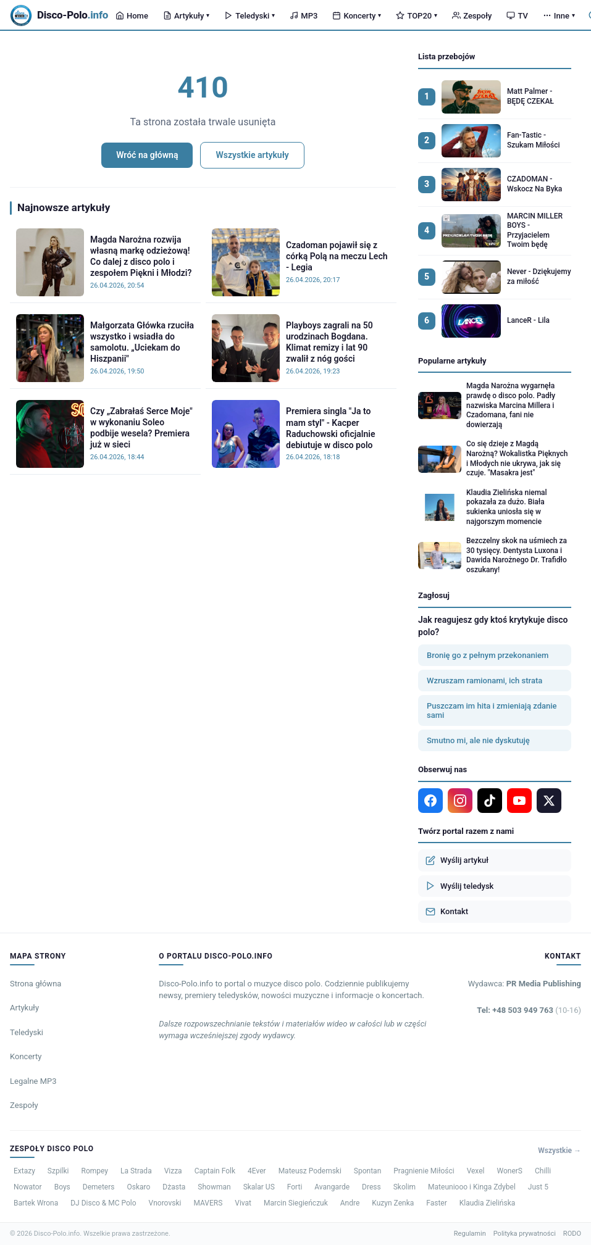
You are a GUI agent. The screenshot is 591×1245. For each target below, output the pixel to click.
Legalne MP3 (33, 1081)
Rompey (95, 1171)
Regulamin (470, 1234)
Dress (371, 1187)
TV (516, 15)
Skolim (404, 1187)
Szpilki (58, 1171)
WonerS (510, 1171)
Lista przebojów (446, 56)
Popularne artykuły (452, 360)
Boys (62, 1187)
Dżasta (173, 1187)
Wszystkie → (559, 1150)
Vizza (173, 1171)
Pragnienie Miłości (423, 1171)
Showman (214, 1187)
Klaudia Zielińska (487, 1203)
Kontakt (446, 912)
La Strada (136, 1171)
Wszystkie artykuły (252, 155)
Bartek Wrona (36, 1203)
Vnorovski (165, 1203)
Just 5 (538, 1187)
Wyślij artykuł (456, 860)
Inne (559, 15)
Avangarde (332, 1187)
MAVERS (207, 1203)
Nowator (28, 1187)
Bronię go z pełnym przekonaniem (487, 655)
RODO (572, 1234)
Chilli (543, 1171)
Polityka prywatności (524, 1234)
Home (131, 15)
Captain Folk (215, 1171)
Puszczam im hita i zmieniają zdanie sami (492, 710)
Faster (436, 1203)
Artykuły (186, 15)
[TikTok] (489, 800)
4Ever (257, 1171)
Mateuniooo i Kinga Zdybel (472, 1187)
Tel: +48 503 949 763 (529, 1010)
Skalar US (259, 1187)
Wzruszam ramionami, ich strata (484, 680)
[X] (549, 800)
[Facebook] (430, 800)
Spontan (367, 1171)
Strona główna (35, 983)
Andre (350, 1203)
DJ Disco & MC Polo (103, 1203)
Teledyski (249, 15)
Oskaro (138, 1187)
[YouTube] (519, 800)
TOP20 (416, 15)
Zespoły (472, 15)
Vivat (243, 1203)
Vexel (476, 1171)
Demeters (99, 1187)
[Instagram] (460, 800)
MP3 (303, 15)
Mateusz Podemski (310, 1171)
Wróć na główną (147, 155)
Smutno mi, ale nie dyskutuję (478, 740)
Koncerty (356, 15)
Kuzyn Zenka (393, 1203)
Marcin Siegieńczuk (296, 1203)
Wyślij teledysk (459, 886)
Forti (295, 1187)
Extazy (24, 1171)
